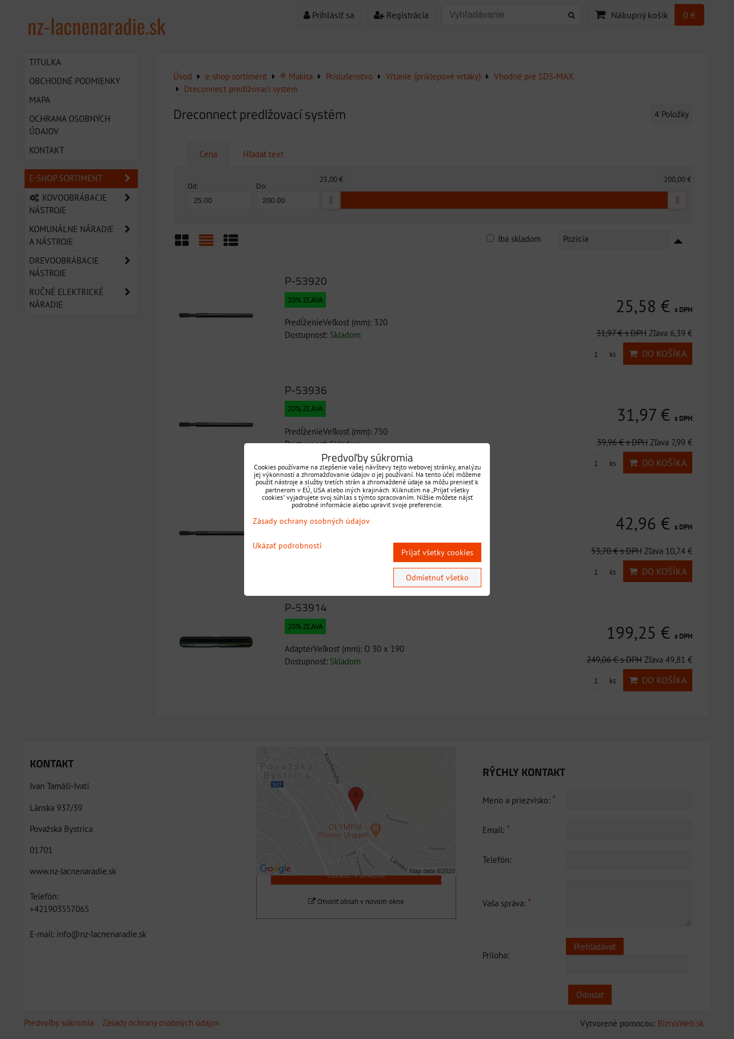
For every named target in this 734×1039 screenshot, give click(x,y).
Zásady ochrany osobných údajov (311, 521)
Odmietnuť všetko (437, 577)
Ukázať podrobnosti (287, 546)
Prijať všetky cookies (437, 552)
